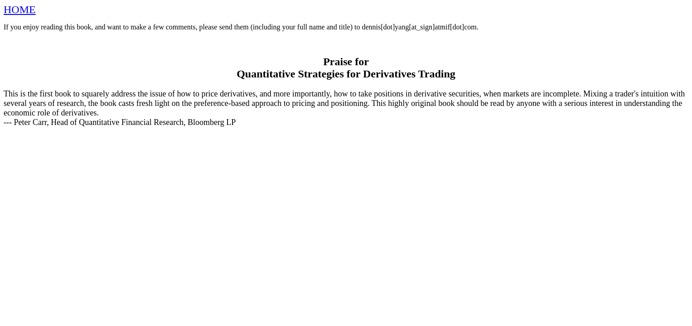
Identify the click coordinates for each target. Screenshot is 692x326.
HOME (20, 9)
